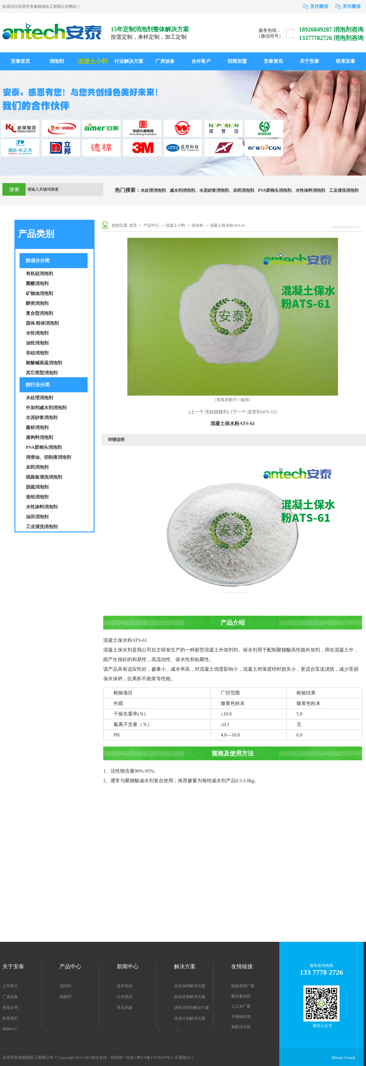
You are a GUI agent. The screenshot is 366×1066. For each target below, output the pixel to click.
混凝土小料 (93, 61)
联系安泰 (345, 61)
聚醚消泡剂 (37, 283)
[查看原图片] (227, 399)
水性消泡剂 (37, 333)
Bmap (338, 1057)
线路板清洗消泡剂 (44, 477)
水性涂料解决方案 (189, 986)
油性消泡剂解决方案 (191, 1007)
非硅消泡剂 (37, 353)
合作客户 (201, 61)
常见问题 (124, 1007)
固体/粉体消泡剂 (42, 323)
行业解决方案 (128, 61)
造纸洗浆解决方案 (189, 996)
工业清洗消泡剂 (343, 190)
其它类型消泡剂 (41, 372)
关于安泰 (309, 61)
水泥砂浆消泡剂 (41, 417)
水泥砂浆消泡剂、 (216, 190)
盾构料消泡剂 (39, 437)
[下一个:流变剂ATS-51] (254, 411)
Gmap (348, 1057)
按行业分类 (38, 384)
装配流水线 (241, 1027)
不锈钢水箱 (241, 1016)
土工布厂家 (241, 1006)
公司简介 (10, 986)
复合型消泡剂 (39, 313)
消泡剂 (56, 61)
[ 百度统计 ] (182, 1057)
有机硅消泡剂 (39, 273)
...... (177, 1029)
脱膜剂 (65, 996)
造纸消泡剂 (37, 497)
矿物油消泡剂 (39, 293)
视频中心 (10, 1029)
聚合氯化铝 (241, 996)
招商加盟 (237, 61)
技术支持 (124, 986)
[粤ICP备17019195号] (153, 1057)
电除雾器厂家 (243, 986)
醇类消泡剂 (37, 303)
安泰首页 (20, 61)
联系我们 (10, 1018)
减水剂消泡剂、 (184, 190)
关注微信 (319, 6)
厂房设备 (165, 61)
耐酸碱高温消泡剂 (44, 362)
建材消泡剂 (37, 427)
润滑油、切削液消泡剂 (48, 457)
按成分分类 (38, 260)
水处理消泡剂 (153, 190)
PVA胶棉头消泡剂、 (277, 190)
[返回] (245, 399)
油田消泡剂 (37, 516)
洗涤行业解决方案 (189, 1018)
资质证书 (10, 1007)
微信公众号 (322, 1025)
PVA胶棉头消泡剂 (44, 447)
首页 (133, 225)
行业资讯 (124, 996)
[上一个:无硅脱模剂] (209, 411)
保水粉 (197, 225)
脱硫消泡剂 (37, 487)
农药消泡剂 (243, 190)
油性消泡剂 (37, 343)
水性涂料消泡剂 (310, 190)
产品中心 (151, 225)
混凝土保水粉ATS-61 (227, 225)
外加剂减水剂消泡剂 (46, 407)
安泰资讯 (273, 61)
